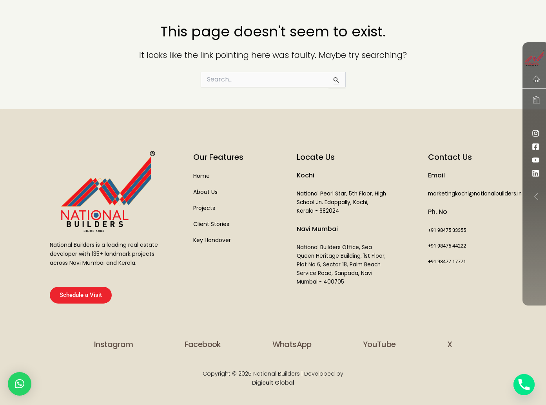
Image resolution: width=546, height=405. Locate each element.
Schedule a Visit (81, 294)
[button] (19, 384)
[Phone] (524, 384)
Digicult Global (273, 383)
